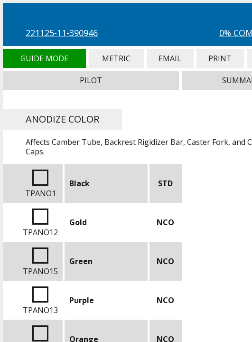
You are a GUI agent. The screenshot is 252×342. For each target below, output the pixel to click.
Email (170, 58)
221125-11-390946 (62, 32)
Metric (116, 58)
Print (220, 58)
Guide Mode (44, 58)
